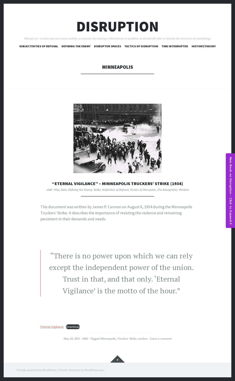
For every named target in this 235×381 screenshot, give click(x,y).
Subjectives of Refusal (115, 189)
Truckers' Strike (126, 339)
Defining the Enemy (80, 189)
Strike (96, 189)
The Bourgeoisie (167, 189)
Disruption (117, 26)
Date (64, 189)
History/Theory (204, 46)
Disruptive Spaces (107, 46)
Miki (85, 339)
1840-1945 (52, 189)
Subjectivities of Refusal (38, 46)
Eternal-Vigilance (52, 327)
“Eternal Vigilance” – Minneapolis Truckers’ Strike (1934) (117, 183)
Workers (184, 189)
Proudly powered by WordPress (36, 370)
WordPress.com (94, 370)
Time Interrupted (175, 46)
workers (143, 339)
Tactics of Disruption (141, 46)
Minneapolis (108, 339)
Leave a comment (161, 339)
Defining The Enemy (76, 46)
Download (73, 327)
